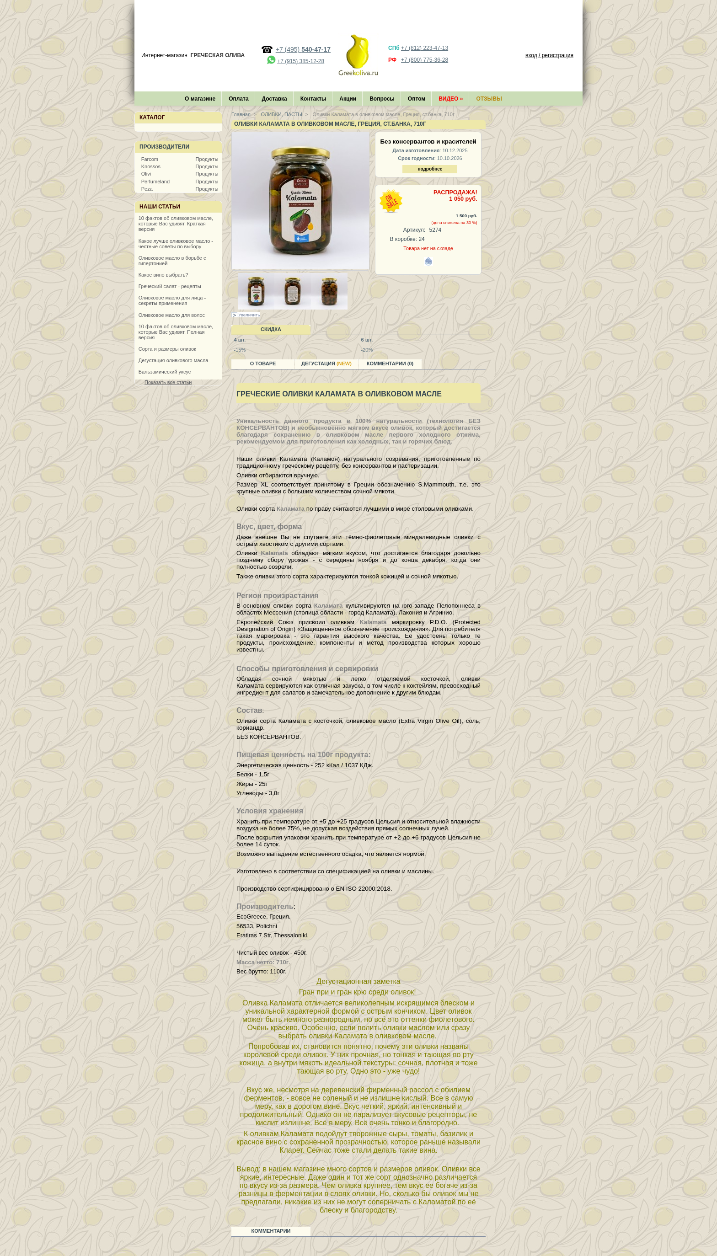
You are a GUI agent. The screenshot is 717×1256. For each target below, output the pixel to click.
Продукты (207, 159)
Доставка (274, 99)
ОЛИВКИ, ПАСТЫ (281, 114)
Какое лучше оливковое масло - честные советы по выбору (176, 243)
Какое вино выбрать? (163, 275)
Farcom (149, 159)
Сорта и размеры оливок (167, 349)
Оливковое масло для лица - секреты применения (172, 300)
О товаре (263, 363)
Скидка (271, 329)
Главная (241, 114)
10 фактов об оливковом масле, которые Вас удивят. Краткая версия (176, 223)
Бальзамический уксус (165, 371)
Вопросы (382, 99)
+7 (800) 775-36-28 (424, 60)
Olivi (146, 173)
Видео (451, 99)
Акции (347, 99)
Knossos (151, 166)
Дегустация (326, 363)
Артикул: (414, 230)
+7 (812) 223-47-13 (424, 48)
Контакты (313, 99)
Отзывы (489, 99)
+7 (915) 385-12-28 (300, 61)
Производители (164, 147)
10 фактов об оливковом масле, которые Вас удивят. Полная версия (176, 332)
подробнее (429, 168)
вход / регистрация (549, 55)
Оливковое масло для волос (172, 315)
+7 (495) (303, 49)
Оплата (238, 99)
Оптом (416, 99)
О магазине (200, 99)
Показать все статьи (168, 382)
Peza (147, 189)
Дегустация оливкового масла (174, 360)
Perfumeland (155, 181)
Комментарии (271, 1231)
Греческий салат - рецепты (170, 286)
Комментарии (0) (390, 363)
